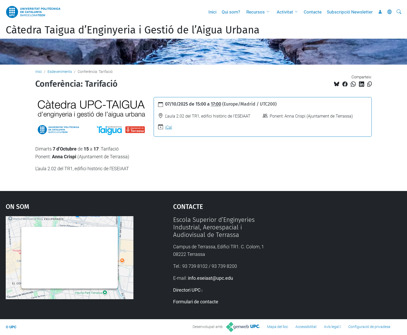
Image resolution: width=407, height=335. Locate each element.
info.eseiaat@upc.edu (210, 278)
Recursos (255, 12)
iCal (168, 127)
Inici (212, 12)
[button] (269, 12)
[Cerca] (399, 12)
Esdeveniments (60, 72)
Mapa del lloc (277, 327)
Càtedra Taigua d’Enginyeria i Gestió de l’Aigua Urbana (133, 30)
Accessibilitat (306, 327)
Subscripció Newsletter (350, 12)
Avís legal (331, 327)
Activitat (285, 12)
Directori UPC (187, 290)
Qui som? (231, 12)
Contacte (313, 12)
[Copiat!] (369, 84)
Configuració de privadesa (369, 327)
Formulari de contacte (195, 301)
